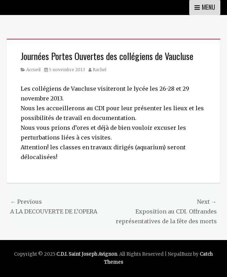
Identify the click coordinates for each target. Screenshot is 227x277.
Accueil (33, 69)
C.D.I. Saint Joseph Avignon (86, 254)
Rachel (99, 69)
